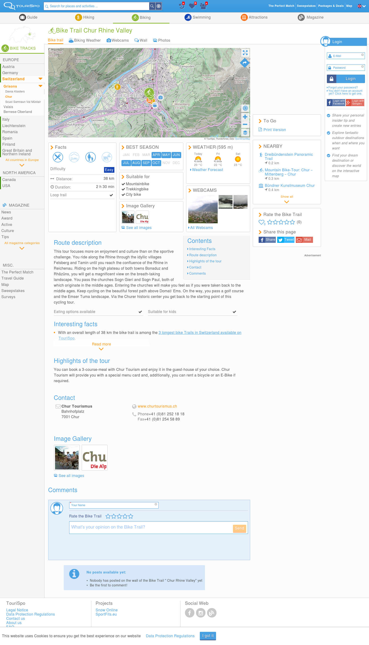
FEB (136, 155)
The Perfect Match (17, 272)
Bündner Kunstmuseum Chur (290, 188)
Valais (8, 107)
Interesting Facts (202, 249)
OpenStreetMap (242, 139)
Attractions (258, 17)
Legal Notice (17, 610)
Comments (197, 273)
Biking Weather (87, 40)
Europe (11, 60)
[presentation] (105, 549)
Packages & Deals (331, 6)
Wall (143, 40)
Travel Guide (12, 278)
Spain (7, 138)
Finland (8, 144)
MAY (166, 155)
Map (5, 285)
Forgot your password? (343, 87)
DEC (176, 163)
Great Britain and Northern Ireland (17, 152)
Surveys (8, 297)
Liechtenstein (14, 126)
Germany (10, 73)
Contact (195, 267)
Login (337, 42)
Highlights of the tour (205, 261)
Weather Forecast (207, 170)
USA (6, 186)
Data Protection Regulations (170, 636)
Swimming (201, 17)
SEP (146, 163)
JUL (126, 163)
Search (155, 6)
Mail (307, 239)
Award (7, 218)
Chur (8, 97)
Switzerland (13, 79)
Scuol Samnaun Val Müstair (23, 102)
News (6, 212)
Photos (164, 40)
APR (156, 155)
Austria (8, 67)
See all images (139, 228)
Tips (5, 237)
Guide (32, 17)
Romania (10, 132)
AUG (136, 163)
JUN (176, 155)
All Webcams (201, 228)
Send (239, 528)
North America (19, 173)
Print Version (275, 130)
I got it (208, 636)
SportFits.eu (106, 614)
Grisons (10, 86)
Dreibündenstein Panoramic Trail (289, 159)
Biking (145, 18)
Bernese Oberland (18, 112)
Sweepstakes (13, 291)
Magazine (315, 17)
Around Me (161, 6)
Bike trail (55, 40)
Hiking (88, 17)
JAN (126, 155)
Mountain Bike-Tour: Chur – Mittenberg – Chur (289, 174)
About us (14, 623)
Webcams (120, 40)
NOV (166, 163)
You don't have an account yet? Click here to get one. (345, 92)
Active (6, 225)
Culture (7, 231)
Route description (203, 255)
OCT (156, 163)
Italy (6, 119)
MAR (146, 155)
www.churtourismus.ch (157, 406)
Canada (9, 180)
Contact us (15, 619)
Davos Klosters (15, 91)
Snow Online (107, 610)
